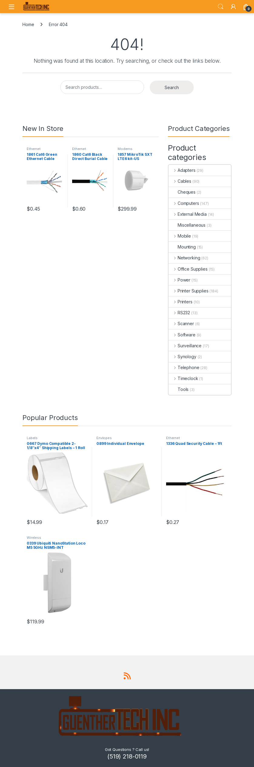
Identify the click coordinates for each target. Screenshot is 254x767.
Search (220, 6)
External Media (188, 214)
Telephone (184, 367)
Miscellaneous (187, 225)
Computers (184, 203)
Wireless (34, 537)
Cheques (182, 192)
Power (179, 279)
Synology (182, 356)
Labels (32, 438)
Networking (184, 257)
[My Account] (233, 6)
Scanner (181, 323)
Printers (180, 301)
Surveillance (185, 345)
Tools (179, 389)
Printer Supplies (189, 290)
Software (182, 334)
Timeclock (183, 378)
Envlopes (104, 438)
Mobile (180, 235)
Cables (180, 181)
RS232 (179, 312)
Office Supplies (188, 269)
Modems (125, 149)
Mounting (182, 246)
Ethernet (34, 149)
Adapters (182, 170)
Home (28, 24)
